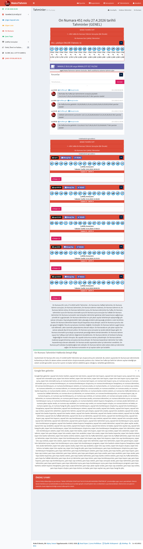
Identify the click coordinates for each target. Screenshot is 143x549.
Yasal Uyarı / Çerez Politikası (89, 543)
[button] (33, 3)
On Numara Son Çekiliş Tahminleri (87, 38)
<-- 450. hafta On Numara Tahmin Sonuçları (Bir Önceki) (87, 34)
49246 (77, 158)
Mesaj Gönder (73, 90)
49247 (81, 187)
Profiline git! (62, 90)
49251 (81, 277)
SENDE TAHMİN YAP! (87, 30)
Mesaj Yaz (66, 158)
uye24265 (56, 277)
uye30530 (56, 187)
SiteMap (123, 543)
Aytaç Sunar (51, 543)
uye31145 (56, 217)
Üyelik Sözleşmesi (110, 543)
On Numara (137, 10)
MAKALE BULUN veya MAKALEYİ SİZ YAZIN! (74, 66)
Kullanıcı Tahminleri (125, 10)
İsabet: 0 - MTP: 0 (87, 172)
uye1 (55, 158)
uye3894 (56, 247)
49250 (80, 247)
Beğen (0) (56, 179)
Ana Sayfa (112, 10)
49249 (81, 217)
